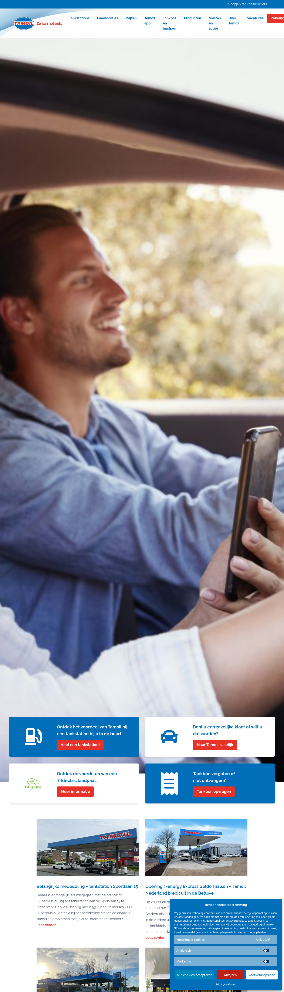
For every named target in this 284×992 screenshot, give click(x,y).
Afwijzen (230, 975)
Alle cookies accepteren (194, 975)
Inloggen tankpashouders (247, 4)
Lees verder (46, 925)
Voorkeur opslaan (261, 975)
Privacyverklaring (226, 984)
